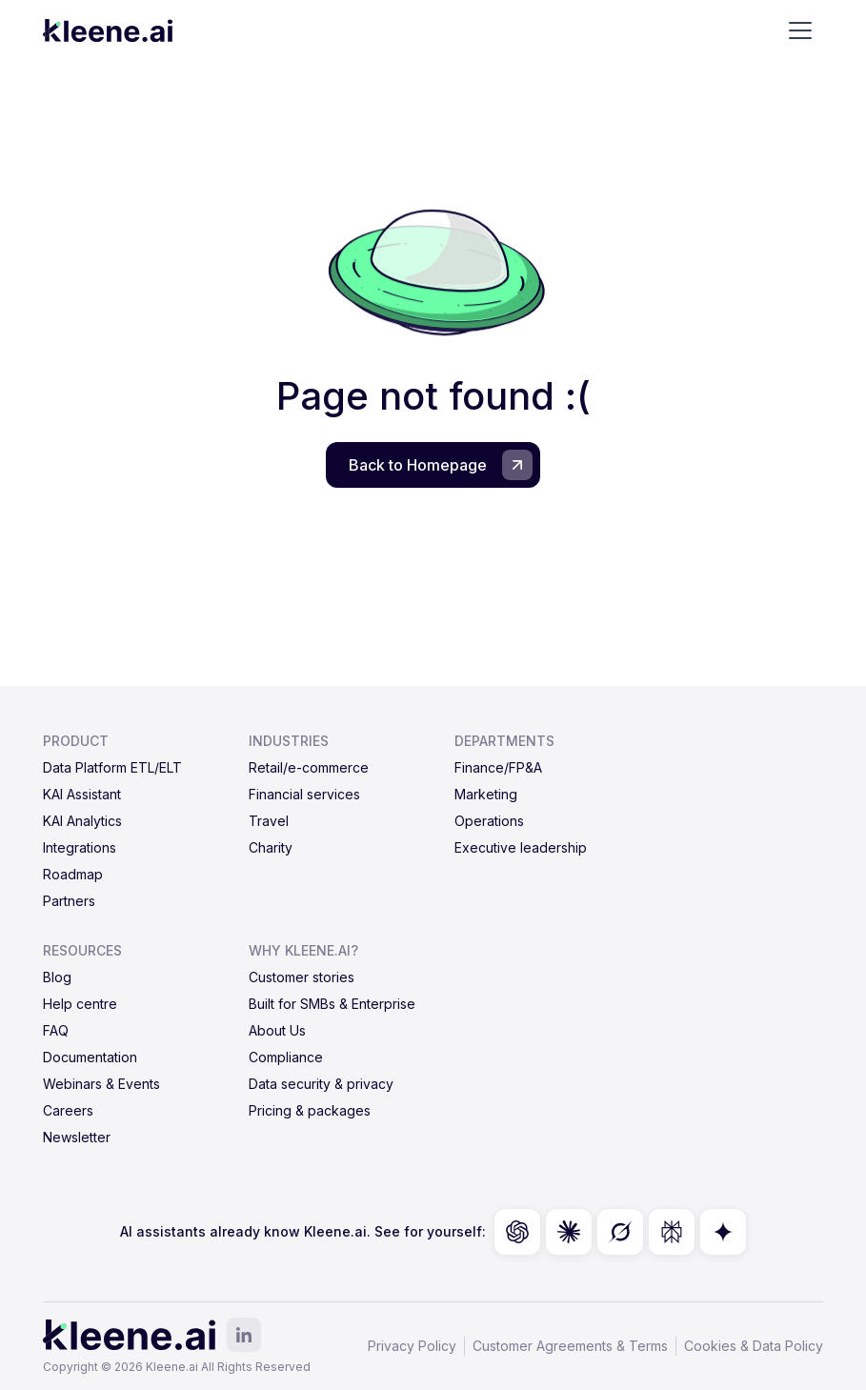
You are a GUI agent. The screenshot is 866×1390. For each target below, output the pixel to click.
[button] (800, 30)
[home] (107, 30)
